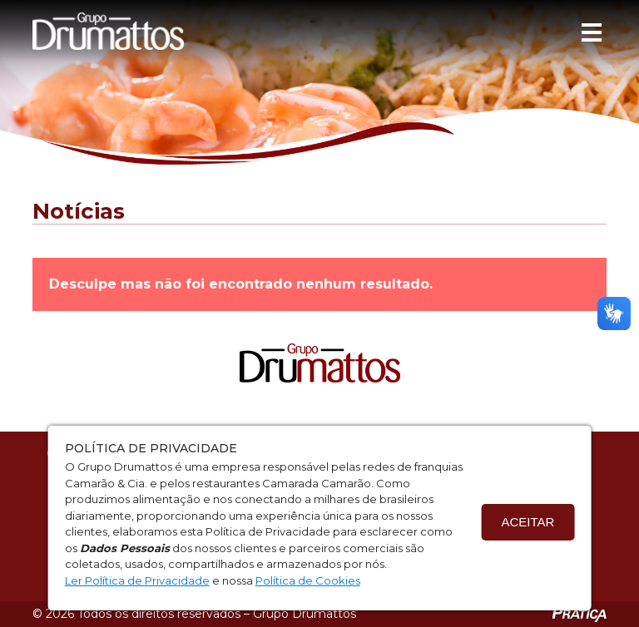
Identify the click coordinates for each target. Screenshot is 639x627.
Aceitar (527, 522)
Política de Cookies (307, 580)
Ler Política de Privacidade (137, 580)
